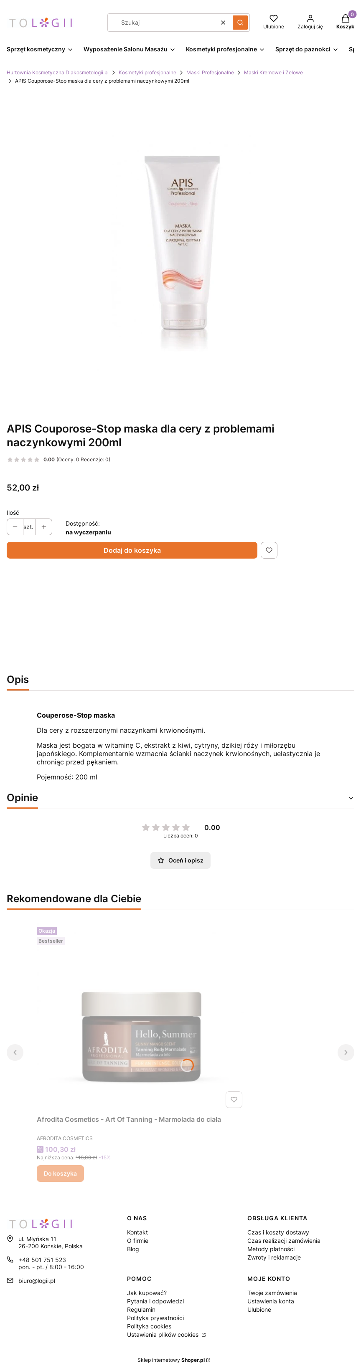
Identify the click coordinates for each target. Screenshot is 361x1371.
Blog (133, 1248)
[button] (240, 22)
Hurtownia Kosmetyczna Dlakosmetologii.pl (58, 72)
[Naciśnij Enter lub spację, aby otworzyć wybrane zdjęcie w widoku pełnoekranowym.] (180, 250)
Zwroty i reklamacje (274, 1257)
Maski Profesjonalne (210, 72)
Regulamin (141, 1309)
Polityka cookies (149, 1326)
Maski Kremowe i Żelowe (273, 72)
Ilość (13, 512)
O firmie (137, 1240)
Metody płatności (271, 1248)
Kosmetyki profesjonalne (147, 72)
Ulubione (259, 1309)
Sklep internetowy (171, 1360)
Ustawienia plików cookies (163, 1334)
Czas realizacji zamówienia (283, 1240)
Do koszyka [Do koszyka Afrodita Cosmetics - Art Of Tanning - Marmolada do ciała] (60, 1173)
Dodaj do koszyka (132, 550)
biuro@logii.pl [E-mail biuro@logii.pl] (36, 1280)
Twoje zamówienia (272, 1292)
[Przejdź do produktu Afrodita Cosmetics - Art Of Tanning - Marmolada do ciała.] (141, 1017)
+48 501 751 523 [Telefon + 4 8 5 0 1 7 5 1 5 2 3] (42, 1259)
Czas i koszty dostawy (278, 1232)
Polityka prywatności (155, 1317)
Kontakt (137, 1232)
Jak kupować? (147, 1292)
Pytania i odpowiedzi (155, 1301)
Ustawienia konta (270, 1301)
